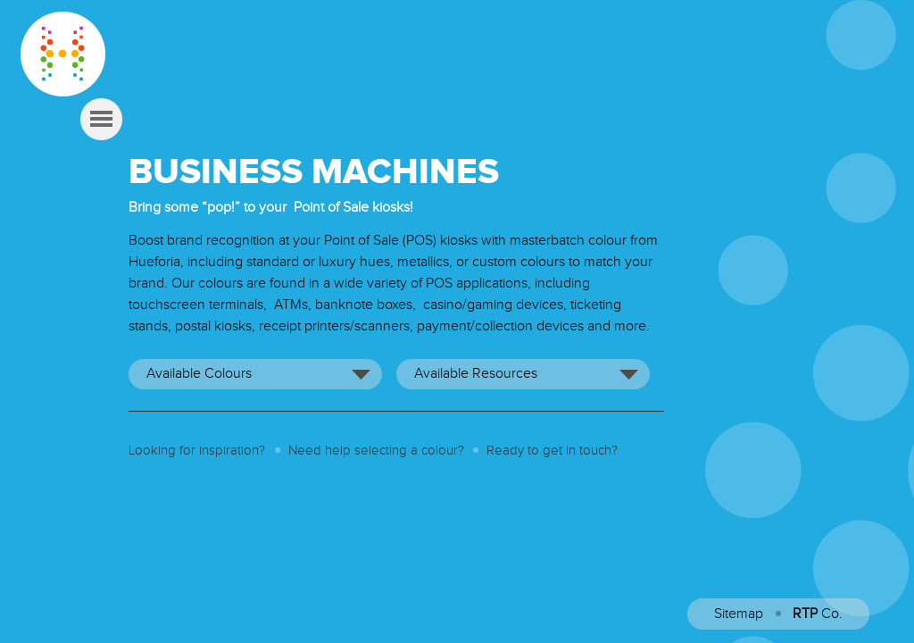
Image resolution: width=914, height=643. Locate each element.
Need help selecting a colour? (376, 450)
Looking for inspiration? (197, 450)
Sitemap (738, 613)
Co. (818, 613)
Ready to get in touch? (552, 450)
